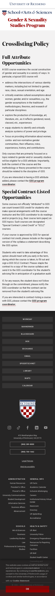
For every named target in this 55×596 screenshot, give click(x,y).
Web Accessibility (27, 467)
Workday (27, 319)
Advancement (19, 511)
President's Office (18, 487)
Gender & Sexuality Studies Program (27, 22)
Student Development (16, 499)
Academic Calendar (38, 487)
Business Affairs (18, 507)
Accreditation (35, 518)
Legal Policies (27, 461)
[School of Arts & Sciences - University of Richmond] (27, 13)
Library (27, 371)
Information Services (16, 503)
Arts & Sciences (18, 530)
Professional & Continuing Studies (14, 547)
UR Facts (33, 483)
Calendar (27, 386)
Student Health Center (39, 557)
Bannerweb (27, 327)
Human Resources (17, 483)
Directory (33, 510)
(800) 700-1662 (27, 452)
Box (27, 341)
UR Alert (33, 530)
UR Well (33, 553)
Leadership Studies (17, 538)
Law (23, 542)
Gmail (27, 356)
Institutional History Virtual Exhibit (40, 500)
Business (21, 534)
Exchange (27, 349)
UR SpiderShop (36, 514)
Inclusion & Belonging (39, 491)
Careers (33, 495)
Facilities (33, 549)
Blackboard (27, 334)
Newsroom (34, 506)
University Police (36, 534)
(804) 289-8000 (27, 444)
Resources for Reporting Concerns (40, 543)
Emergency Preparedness (40, 538)
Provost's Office (18, 491)
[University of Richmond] (27, 4)
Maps (27, 378)
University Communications (14, 495)
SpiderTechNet (27, 363)
